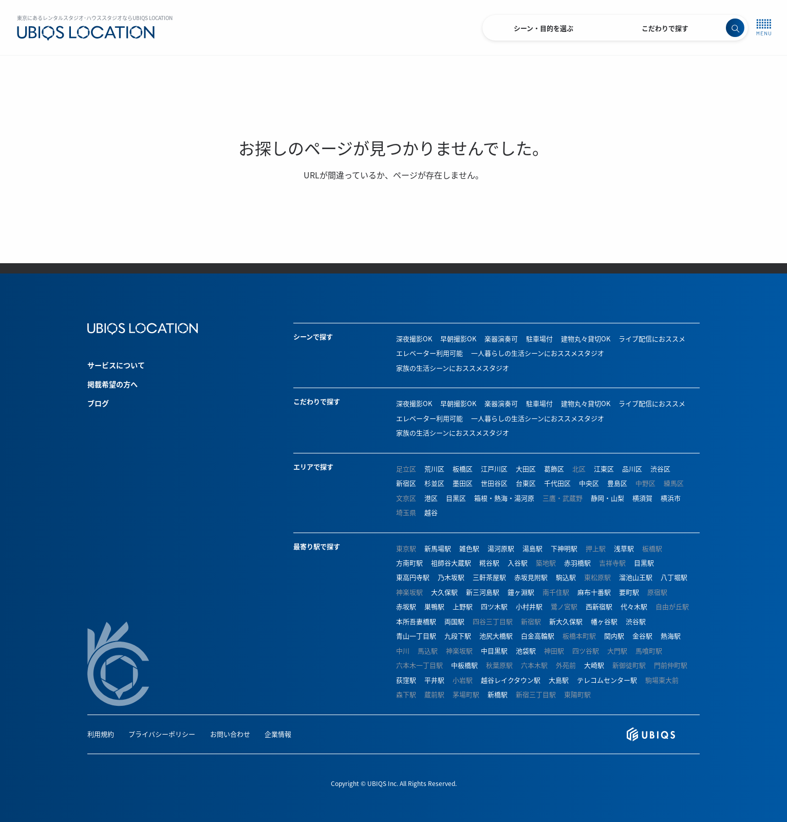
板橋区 (463, 468)
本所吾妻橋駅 (416, 621)
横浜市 (671, 498)
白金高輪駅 (537, 636)
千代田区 (557, 483)
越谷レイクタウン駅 (510, 680)
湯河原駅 (501, 548)
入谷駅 (518, 563)
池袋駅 (526, 650)
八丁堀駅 (674, 577)
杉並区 (434, 483)
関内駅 (614, 636)
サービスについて (116, 365)
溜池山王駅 (635, 577)
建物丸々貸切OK (585, 338)
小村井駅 (529, 606)
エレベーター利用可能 (429, 353)
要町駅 (629, 592)
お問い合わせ (230, 734)
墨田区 (463, 483)
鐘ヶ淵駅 (521, 592)
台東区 (526, 483)
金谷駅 (642, 636)
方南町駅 (409, 563)
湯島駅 (532, 548)
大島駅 (559, 680)
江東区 (604, 468)
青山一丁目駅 (416, 636)
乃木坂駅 (451, 577)
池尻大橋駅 (496, 636)
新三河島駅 (482, 592)
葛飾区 (554, 468)
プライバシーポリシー (161, 734)
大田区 (526, 468)
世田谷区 (494, 483)
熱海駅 (671, 636)
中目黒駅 (494, 650)
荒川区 (434, 468)
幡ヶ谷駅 (604, 621)
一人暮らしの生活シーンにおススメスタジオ (537, 353)
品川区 (632, 468)
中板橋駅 (464, 665)
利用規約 (100, 734)
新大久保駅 (566, 621)
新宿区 (406, 483)
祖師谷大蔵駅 (451, 563)
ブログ (98, 403)
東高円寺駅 (412, 577)
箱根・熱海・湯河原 (504, 498)
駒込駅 (566, 577)
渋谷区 (660, 468)
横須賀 (642, 498)
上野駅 (463, 606)
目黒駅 (644, 563)
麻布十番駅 (594, 592)
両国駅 (454, 621)
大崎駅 (594, 665)
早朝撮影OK (458, 338)
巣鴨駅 (434, 606)
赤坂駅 (406, 606)
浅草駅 (624, 548)
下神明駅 (564, 548)
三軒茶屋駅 (489, 577)
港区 (431, 498)
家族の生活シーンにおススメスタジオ (452, 368)
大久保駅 (444, 592)
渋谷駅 (636, 621)
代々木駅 (634, 606)
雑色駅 (469, 548)
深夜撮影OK (414, 338)
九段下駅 (457, 636)
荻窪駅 (406, 680)
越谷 (431, 512)
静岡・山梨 (607, 498)
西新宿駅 (599, 606)
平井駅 (434, 680)
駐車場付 (539, 338)
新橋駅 (498, 694)
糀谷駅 (489, 563)
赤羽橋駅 (577, 563)
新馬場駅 (437, 548)
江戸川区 (494, 468)
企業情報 (278, 734)
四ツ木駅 (494, 606)
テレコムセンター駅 (607, 680)
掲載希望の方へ (112, 384)
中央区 (589, 483)
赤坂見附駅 (531, 577)
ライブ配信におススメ (652, 338)
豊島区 (617, 483)
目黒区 (456, 498)
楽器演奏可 (501, 338)
